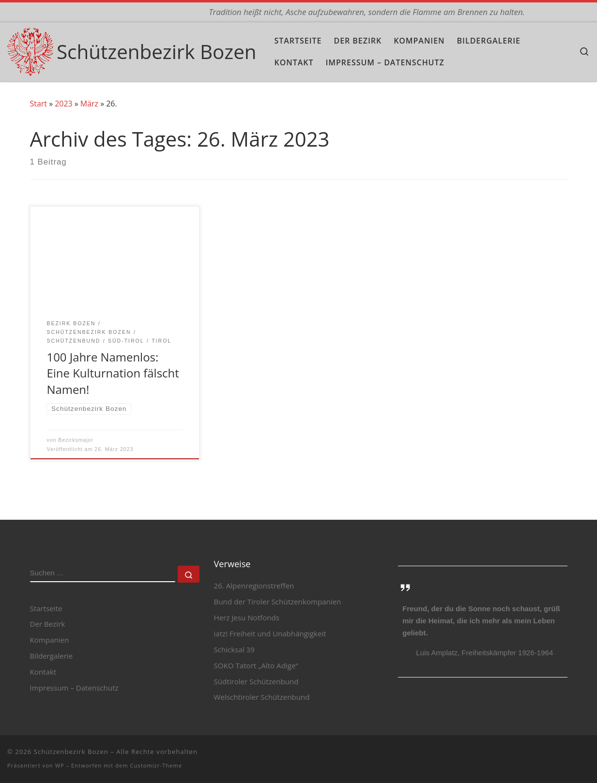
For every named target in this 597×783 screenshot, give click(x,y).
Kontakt (43, 672)
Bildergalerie (51, 656)
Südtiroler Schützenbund (256, 681)
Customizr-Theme (156, 765)
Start (38, 103)
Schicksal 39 (234, 649)
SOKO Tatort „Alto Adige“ (256, 665)
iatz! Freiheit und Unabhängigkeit (270, 634)
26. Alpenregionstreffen (254, 586)
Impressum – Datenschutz (74, 688)
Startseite (46, 608)
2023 (63, 103)
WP (59, 765)
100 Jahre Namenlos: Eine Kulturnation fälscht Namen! (112, 373)
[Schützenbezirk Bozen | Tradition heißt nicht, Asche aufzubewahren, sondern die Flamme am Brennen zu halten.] (30, 49)
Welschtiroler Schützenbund (262, 697)
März (89, 103)
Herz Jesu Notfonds (246, 618)
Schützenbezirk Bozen (71, 752)
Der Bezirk (47, 624)
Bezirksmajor (75, 440)
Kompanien (49, 640)
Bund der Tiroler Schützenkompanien (277, 602)
